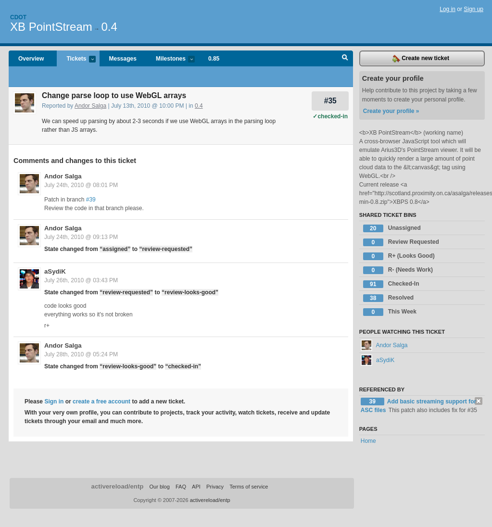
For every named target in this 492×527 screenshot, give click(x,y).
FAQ (181, 486)
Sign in (53, 401)
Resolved (388, 298)
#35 (330, 101)
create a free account (101, 401)
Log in (447, 9)
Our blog (160, 486)
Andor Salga (90, 105)
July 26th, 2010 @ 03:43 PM (81, 280)
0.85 (213, 58)
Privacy (215, 486)
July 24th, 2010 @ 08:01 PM (81, 185)
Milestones (170, 59)
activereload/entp (117, 486)
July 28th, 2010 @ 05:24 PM (81, 354)
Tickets (76, 59)
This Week (389, 312)
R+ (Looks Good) (399, 256)
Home (368, 441)
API (196, 486)
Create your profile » (391, 111)
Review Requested (401, 242)
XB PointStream (51, 26)
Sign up (473, 9)
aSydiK (55, 271)
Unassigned (392, 228)
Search (345, 58)
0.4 (109, 26)
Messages (123, 58)
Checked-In (391, 284)
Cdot (18, 17)
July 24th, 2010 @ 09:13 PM (81, 237)
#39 (91, 199)
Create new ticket (420, 59)
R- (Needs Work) (398, 270)
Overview (31, 58)
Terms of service (248, 486)
